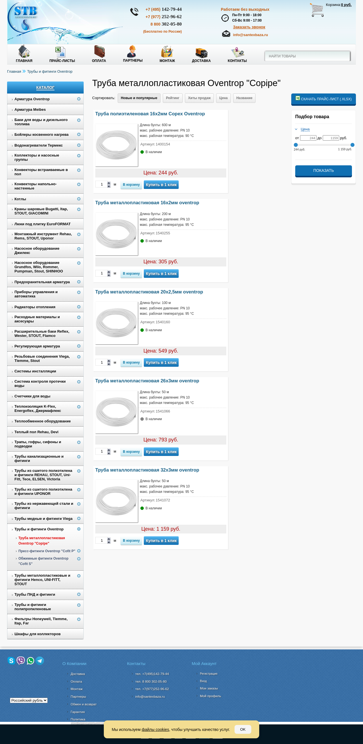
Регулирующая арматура (37, 346)
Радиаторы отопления (34, 307)
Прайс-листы (62, 61)
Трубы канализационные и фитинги (39, 458)
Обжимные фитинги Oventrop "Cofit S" (43, 561)
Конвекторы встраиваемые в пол (41, 172)
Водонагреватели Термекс (38, 145)
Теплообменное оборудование (42, 421)
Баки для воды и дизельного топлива (41, 122)
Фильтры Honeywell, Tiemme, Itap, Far (40, 621)
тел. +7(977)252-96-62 (152, 689)
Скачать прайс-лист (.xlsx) (324, 98)
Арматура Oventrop (32, 99)
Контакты (237, 61)
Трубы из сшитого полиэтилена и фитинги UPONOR (43, 491)
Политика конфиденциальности (87, 720)
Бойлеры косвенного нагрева (41, 134)
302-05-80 (166, 24)
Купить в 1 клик (161, 184)
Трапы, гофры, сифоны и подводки (37, 444)
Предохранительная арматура (42, 282)
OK (243, 729)
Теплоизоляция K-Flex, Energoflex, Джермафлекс (37, 408)
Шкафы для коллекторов (37, 634)
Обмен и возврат (84, 704)
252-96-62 (163, 16)
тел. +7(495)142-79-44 (152, 674)
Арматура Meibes (30, 109)
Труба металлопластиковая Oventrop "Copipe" (41, 540)
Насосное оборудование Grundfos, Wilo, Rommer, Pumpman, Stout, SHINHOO (38, 266)
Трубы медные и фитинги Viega (43, 518)
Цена (223, 98)
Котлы (20, 199)
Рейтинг (172, 98)
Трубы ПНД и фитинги (34, 594)
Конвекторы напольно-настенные (35, 186)
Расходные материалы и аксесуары (37, 319)
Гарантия (78, 712)
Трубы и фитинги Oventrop (50, 71)
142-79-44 (163, 9)
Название (244, 98)
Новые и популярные (139, 98)
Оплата (99, 61)
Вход (203, 681)
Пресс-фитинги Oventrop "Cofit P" (46, 551)
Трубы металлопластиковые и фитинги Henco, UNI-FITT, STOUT (42, 579)
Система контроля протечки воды (40, 383)
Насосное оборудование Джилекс (36, 250)
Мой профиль (210, 696)
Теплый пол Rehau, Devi (36, 432)
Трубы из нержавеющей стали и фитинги (43, 505)
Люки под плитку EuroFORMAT (42, 224)
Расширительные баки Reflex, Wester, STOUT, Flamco (41, 333)
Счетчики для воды (32, 396)
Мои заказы (209, 688)
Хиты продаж (199, 98)
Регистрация (208, 673)
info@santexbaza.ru (250, 35)
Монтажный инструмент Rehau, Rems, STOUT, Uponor (43, 236)
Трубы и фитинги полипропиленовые (32, 607)
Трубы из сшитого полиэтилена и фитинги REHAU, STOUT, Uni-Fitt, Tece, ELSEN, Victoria (43, 474)
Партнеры (133, 60)
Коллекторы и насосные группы (36, 157)
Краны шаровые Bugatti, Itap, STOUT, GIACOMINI (41, 211)
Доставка (201, 61)
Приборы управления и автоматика (36, 294)
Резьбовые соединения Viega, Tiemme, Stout (42, 358)
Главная (24, 61)
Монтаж (167, 61)
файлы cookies (155, 729)
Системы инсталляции (35, 371)
